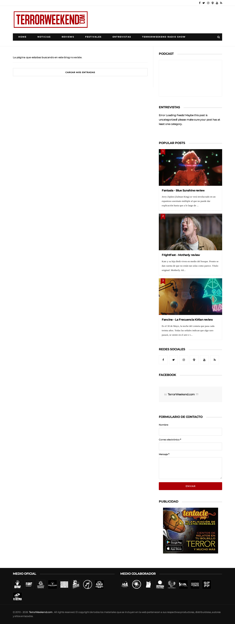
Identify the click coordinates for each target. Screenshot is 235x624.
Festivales (93, 37)
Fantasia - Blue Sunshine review (183, 190)
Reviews (68, 37)
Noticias (44, 37)
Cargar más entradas (80, 72)
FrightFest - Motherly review (181, 255)
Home (22, 37)
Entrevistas (122, 37)
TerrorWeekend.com (181, 394)
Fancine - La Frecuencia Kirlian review (187, 319)
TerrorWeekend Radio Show (164, 37)
